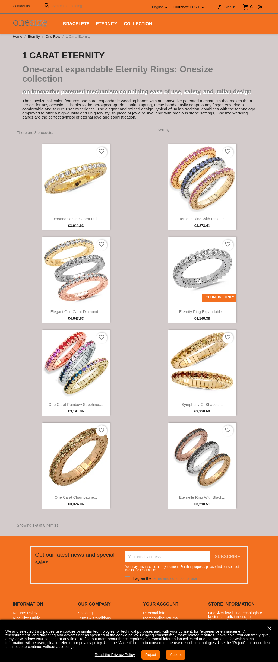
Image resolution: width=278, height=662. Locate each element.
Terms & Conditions (94, 618)
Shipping (85, 613)
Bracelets (76, 23)
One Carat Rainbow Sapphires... (76, 404)
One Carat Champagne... (76, 497)
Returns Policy (25, 613)
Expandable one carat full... (75, 219)
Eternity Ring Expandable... (202, 312)
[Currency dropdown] (198, 7)
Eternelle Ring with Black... (202, 497)
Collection (138, 23)
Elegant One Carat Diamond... (76, 312)
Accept (176, 655)
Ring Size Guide (26, 618)
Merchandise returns (160, 618)
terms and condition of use (174, 578)
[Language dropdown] (160, 7)
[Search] (65, 5)
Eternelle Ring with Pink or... (202, 219)
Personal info (154, 613)
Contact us (21, 6)
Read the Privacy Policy (115, 655)
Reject (150, 655)
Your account (160, 604)
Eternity (106, 23)
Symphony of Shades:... (202, 404)
